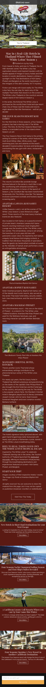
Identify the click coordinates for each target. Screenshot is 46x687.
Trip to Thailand (23, 43)
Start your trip (23, 682)
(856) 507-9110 (22, 2)
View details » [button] (23, 535)
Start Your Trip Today (23, 497)
